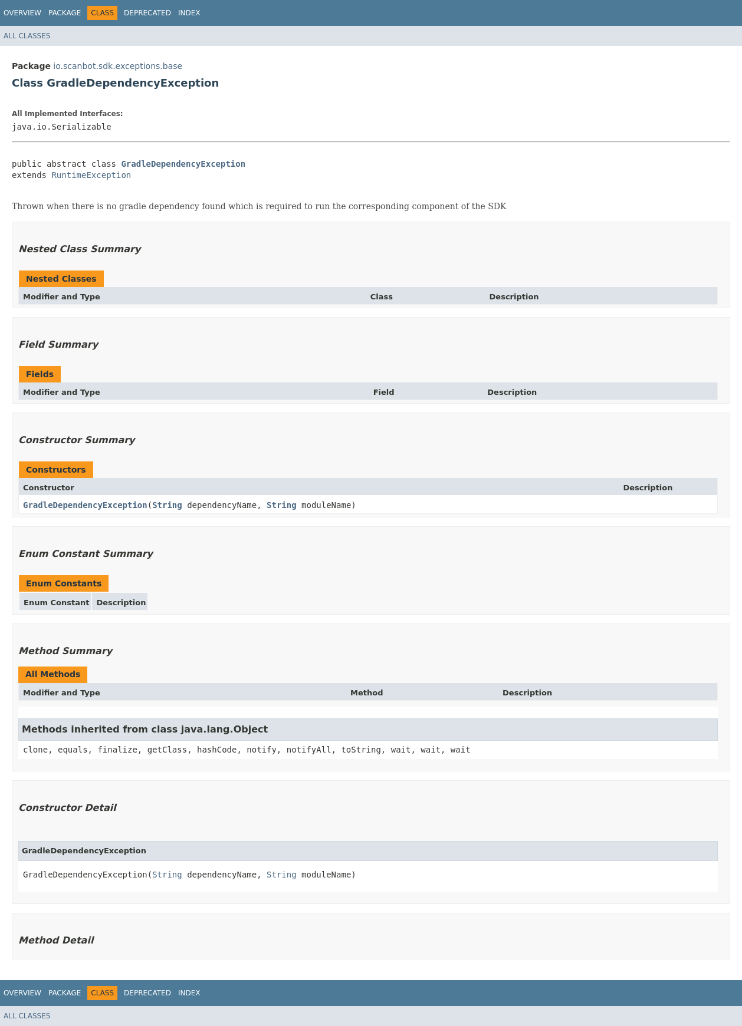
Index (189, 13)
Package (64, 13)
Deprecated (147, 13)
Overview (22, 13)
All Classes (27, 36)
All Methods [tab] (52, 674)
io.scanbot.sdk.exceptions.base (117, 66)
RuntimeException (91, 175)
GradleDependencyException (183, 164)
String (167, 505)
